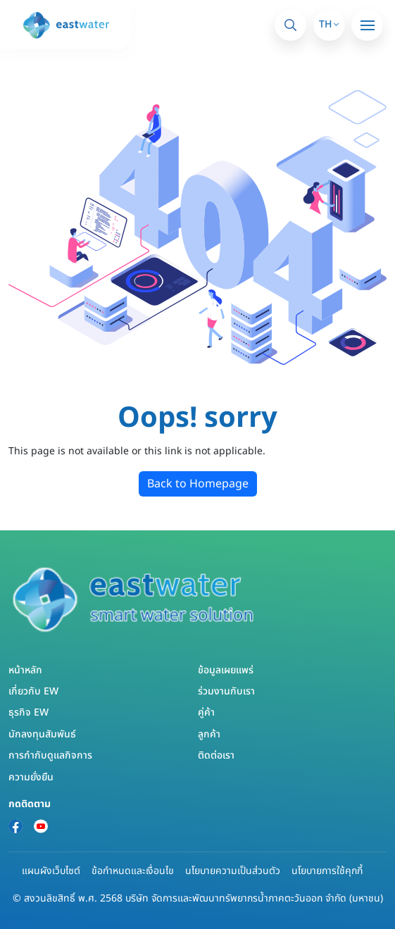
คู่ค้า (206, 712)
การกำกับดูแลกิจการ (50, 755)
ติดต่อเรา (216, 755)
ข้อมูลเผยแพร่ (225, 670)
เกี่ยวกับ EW (33, 691)
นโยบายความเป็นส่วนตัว (232, 870)
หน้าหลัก (25, 670)
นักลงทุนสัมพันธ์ (42, 734)
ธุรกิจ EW (28, 712)
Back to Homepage (198, 483)
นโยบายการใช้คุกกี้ (327, 870)
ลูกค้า (209, 734)
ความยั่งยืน (31, 777)
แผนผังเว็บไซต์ (51, 870)
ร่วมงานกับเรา (226, 691)
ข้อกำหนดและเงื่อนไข (133, 870)
